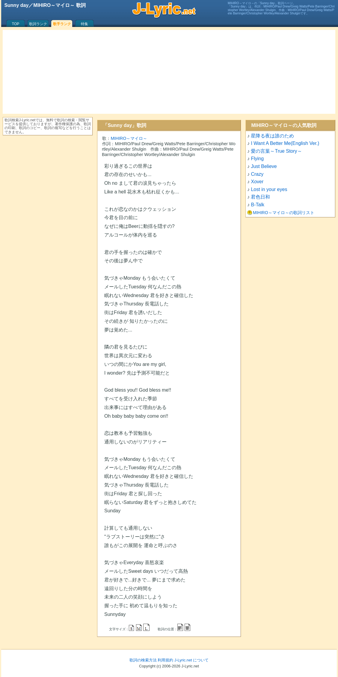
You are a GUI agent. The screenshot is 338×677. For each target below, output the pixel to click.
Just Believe (264, 166)
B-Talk (257, 204)
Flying (257, 158)
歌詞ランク (38, 24)
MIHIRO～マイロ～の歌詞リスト (283, 212)
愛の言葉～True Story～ (276, 151)
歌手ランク (62, 24)
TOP (15, 24)
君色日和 (260, 196)
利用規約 (165, 660)
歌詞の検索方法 (143, 660)
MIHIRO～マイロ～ (129, 138)
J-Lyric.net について (191, 660)
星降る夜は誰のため (272, 135)
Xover (257, 181)
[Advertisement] (169, 72)
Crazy (257, 174)
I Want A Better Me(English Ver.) (285, 143)
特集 (84, 24)
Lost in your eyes (269, 189)
